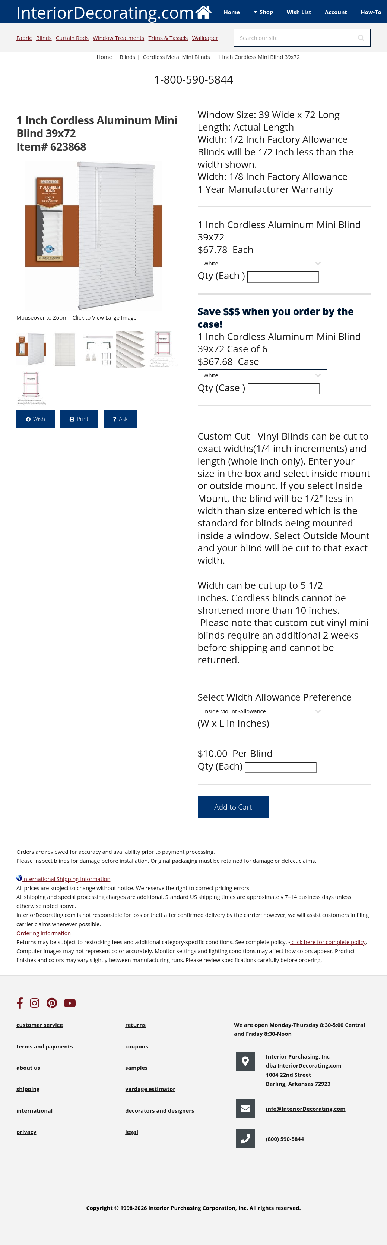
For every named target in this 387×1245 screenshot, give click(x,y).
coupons (136, 1046)
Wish (39, 418)
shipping (27, 1088)
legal (131, 1131)
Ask (123, 418)
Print (82, 418)
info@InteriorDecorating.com (306, 1108)
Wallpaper (205, 37)
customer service (39, 1024)
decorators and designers (159, 1110)
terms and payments (44, 1046)
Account (336, 12)
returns (135, 1024)
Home (232, 12)
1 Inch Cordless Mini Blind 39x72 (259, 56)
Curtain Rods (72, 37)
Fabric (24, 37)
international (34, 1110)
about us (28, 1067)
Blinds (44, 37)
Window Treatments (118, 37)
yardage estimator (150, 1088)
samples (136, 1067)
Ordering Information (43, 933)
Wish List (299, 12)
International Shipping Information (63, 879)
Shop (266, 11)
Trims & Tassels (168, 37)
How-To (371, 12)
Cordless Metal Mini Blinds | (178, 56)
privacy (26, 1131)
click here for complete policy (328, 942)
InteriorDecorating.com (114, 11)
